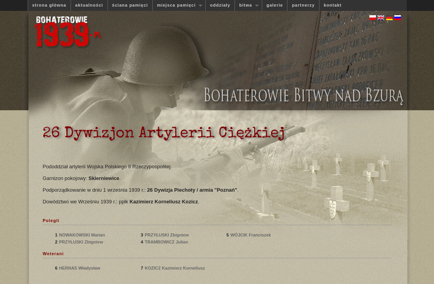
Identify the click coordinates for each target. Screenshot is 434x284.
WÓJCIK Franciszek (251, 235)
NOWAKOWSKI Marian (82, 235)
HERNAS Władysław (80, 268)
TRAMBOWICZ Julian (167, 242)
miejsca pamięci (177, 5)
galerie (274, 5)
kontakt (333, 5)
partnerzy (303, 5)
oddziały (220, 5)
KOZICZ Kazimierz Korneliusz (175, 268)
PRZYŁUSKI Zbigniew (81, 242)
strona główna (49, 5)
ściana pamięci (130, 5)
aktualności (89, 5)
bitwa (247, 5)
